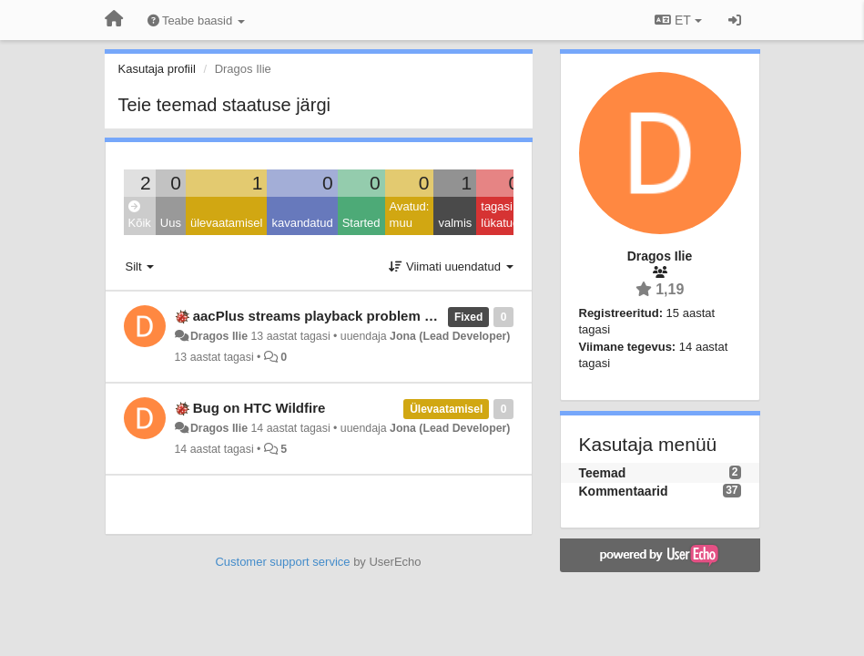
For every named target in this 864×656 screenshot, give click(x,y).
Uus (170, 223)
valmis (455, 223)
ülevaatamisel (226, 223)
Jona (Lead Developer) (450, 336)
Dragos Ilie (219, 336)
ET (678, 20)
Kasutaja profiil (157, 69)
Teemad (602, 473)
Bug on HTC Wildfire (259, 407)
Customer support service (282, 562)
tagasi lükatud (500, 215)
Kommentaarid (623, 491)
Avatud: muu (410, 215)
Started (361, 223)
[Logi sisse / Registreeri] (734, 20)
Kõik (139, 215)
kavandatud (301, 223)
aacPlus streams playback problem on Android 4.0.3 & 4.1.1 (386, 315)
